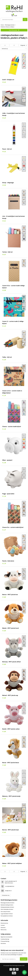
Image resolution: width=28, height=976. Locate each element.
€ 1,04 (4, 359)
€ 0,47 (4, 254)
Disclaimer (3, 943)
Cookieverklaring (5, 939)
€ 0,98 (4, 290)
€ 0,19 (4, 118)
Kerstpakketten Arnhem (7, 916)
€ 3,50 (4, 866)
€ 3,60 (4, 597)
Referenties (3, 929)
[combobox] (12, 19)
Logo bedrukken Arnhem (7, 913)
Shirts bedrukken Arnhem (7, 909)
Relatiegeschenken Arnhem (7, 902)
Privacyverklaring (5, 941)
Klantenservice (4, 923)
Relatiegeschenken (10, 25)
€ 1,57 (4, 530)
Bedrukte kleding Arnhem (7, 905)
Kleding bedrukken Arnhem (7, 907)
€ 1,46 (4, 462)
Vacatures (3, 927)
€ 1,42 (4, 429)
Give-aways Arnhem (5, 911)
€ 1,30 (4, 496)
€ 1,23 (4, 326)
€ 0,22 (4, 82)
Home (2, 25)
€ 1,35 (4, 395)
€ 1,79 (4, 563)
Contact (3, 925)
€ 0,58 (4, 185)
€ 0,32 (4, 151)
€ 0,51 (4, 221)
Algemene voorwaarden (6, 937)
